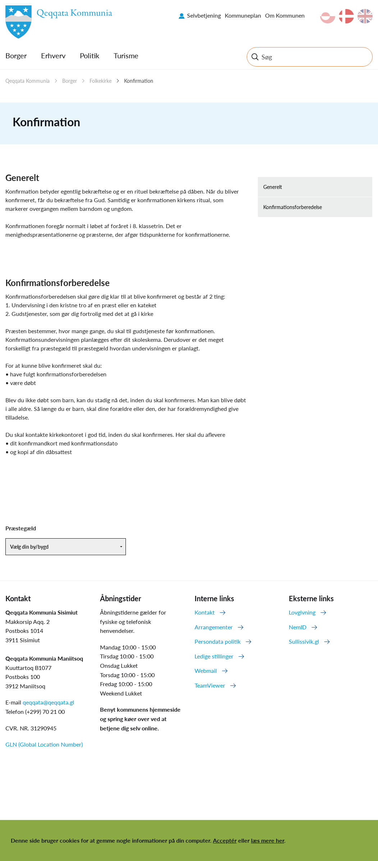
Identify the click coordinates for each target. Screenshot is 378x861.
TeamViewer (210, 685)
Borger (16, 55)
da (346, 16)
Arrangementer (214, 627)
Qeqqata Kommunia (27, 81)
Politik (89, 55)
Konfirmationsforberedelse (292, 207)
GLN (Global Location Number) (44, 744)
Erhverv (53, 55)
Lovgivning (302, 612)
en (365, 16)
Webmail (206, 670)
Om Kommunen (285, 15)
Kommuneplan (243, 15)
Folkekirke (100, 81)
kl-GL (327, 16)
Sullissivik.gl (304, 641)
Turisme (126, 55)
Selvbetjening (204, 15)
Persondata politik (218, 641)
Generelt (272, 187)
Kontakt (205, 612)
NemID (297, 627)
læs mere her (267, 840)
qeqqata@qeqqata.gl (48, 702)
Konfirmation (138, 81)
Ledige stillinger (214, 656)
